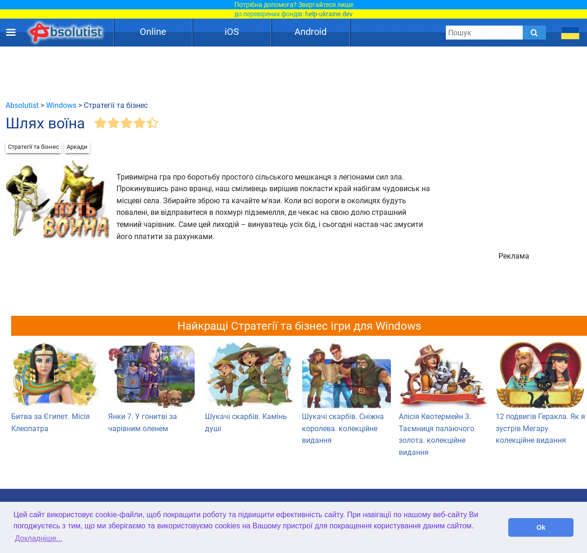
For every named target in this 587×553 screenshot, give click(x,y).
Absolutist (22, 105)
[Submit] (534, 33)
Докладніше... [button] (38, 538)
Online (153, 31)
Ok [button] (541, 527)
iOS (232, 31)
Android (310, 31)
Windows (61, 105)
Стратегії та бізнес (33, 146)
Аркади (77, 146)
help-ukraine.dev (329, 14)
